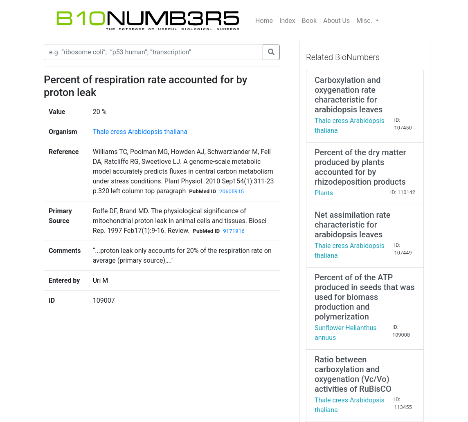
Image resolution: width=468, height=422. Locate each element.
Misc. (365, 21)
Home (264, 21)
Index (287, 21)
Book (309, 21)
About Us (336, 21)
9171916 (233, 231)
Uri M (100, 280)
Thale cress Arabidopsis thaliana (140, 132)
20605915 (231, 191)
